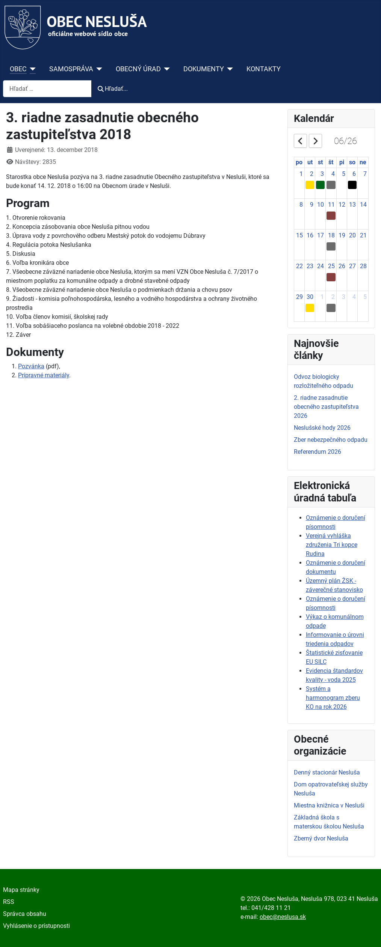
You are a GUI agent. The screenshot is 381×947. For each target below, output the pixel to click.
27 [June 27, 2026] (352, 266)
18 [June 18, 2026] (331, 235)
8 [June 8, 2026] (301, 204)
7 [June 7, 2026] (365, 173)
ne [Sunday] (363, 162)
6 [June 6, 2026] (354, 173)
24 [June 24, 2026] (320, 266)
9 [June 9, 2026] (311, 204)
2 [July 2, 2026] (333, 296)
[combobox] (47, 88)
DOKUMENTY (203, 69)
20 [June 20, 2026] (352, 235)
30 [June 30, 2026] (310, 296)
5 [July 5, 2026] (365, 296)
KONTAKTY (263, 69)
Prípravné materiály (43, 375)
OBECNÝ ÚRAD (138, 69)
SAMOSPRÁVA (71, 69)
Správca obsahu (24, 913)
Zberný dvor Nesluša (321, 838)
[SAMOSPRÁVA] (98, 69)
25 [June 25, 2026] (331, 266)
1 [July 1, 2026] (322, 296)
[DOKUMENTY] (228, 69)
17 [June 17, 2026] (320, 235)
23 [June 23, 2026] (310, 266)
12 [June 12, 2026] (342, 204)
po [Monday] (299, 162)
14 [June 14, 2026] (363, 204)
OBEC (18, 69)
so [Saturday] (352, 162)
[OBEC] (31, 69)
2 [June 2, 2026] (311, 173)
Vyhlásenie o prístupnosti (36, 925)
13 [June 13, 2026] (352, 204)
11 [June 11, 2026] (331, 204)
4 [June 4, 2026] (333, 173)
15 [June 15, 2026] (299, 235)
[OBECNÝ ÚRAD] (165, 69)
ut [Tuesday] (310, 162)
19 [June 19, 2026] (342, 235)
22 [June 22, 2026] (299, 266)
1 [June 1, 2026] (301, 173)
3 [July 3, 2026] (343, 296)
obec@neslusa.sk (283, 916)
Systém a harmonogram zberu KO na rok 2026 (333, 697)
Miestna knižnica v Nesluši (329, 805)
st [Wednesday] (320, 162)
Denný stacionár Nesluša (327, 772)
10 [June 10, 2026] (320, 204)
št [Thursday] (330, 162)
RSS (8, 901)
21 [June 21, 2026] (363, 235)
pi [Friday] (341, 162)
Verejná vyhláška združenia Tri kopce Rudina (331, 544)
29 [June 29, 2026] (299, 296)
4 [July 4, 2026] (354, 296)
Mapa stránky (21, 889)
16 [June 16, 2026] (310, 235)
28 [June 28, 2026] (363, 266)
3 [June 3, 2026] (322, 173)
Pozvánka (31, 366)
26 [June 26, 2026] (342, 266)
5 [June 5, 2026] (343, 173)
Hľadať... (113, 88)
